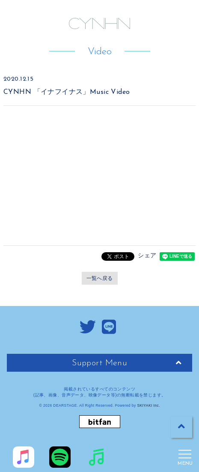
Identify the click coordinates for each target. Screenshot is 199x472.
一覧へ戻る (99, 278)
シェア (147, 255)
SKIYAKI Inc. (148, 405)
